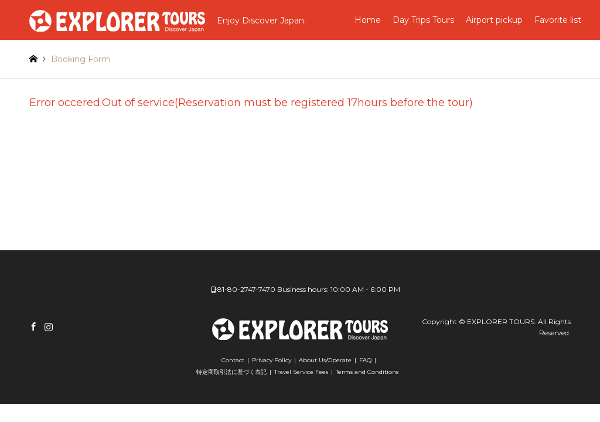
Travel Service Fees (301, 372)
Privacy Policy (271, 360)
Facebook (33, 326)
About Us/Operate (325, 360)
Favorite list (557, 20)
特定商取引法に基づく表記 (231, 372)
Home (367, 20)
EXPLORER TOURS (500, 321)
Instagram (49, 326)
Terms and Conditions (367, 372)
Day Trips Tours (423, 20)
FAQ (365, 360)
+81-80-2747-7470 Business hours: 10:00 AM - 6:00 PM (306, 289)
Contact (232, 360)
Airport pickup (494, 20)
